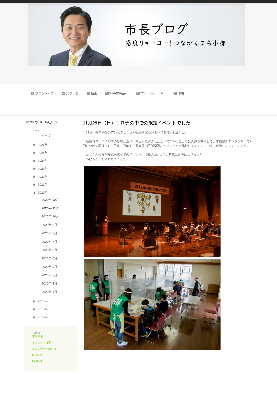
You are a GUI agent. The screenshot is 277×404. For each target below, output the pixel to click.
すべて (46, 135)
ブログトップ (44, 93)
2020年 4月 (49, 266)
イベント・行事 (41, 342)
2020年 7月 (49, 241)
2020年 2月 (49, 283)
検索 (94, 93)
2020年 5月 (49, 258)
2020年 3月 (49, 275)
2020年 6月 (49, 250)
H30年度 (37, 354)
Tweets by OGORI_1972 (41, 122)
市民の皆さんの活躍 (44, 348)
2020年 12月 (50, 199)
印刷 (181, 93)
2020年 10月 (50, 216)
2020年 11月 (50, 208)
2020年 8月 (49, 233)
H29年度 (37, 361)
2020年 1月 (49, 292)
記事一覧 (72, 93)
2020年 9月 (49, 224)
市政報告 (37, 336)
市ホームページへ (153, 93)
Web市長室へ (118, 93)
